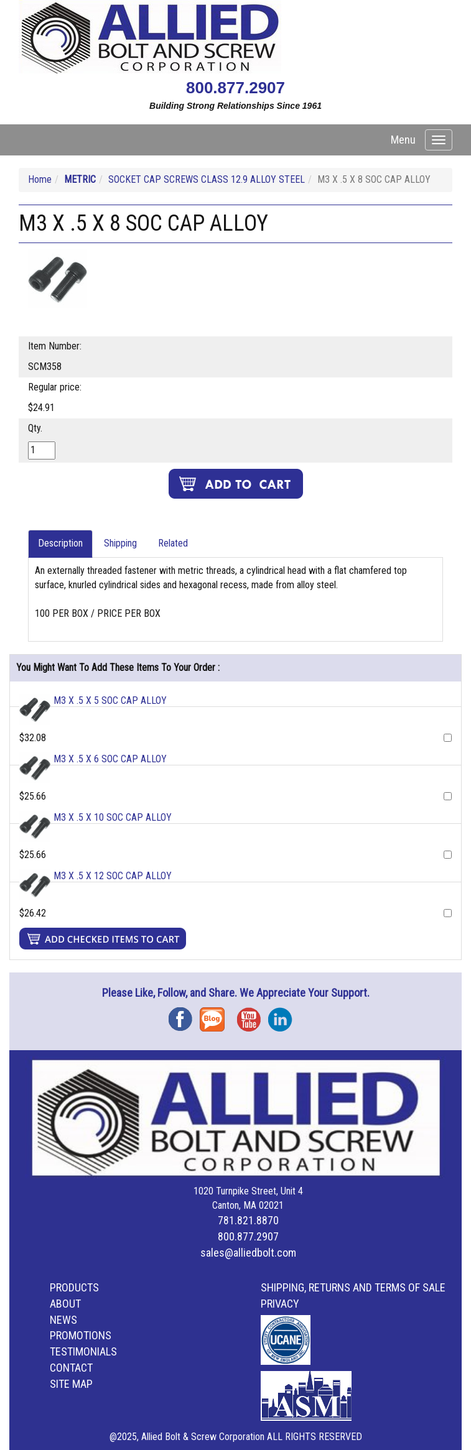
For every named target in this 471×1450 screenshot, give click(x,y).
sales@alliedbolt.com (248, 1252)
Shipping (120, 543)
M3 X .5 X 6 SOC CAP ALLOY (110, 759)
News (63, 1319)
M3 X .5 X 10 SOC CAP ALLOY (113, 817)
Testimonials (83, 1351)
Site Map (71, 1383)
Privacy (280, 1303)
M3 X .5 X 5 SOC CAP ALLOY (110, 700)
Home (40, 179)
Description (60, 543)
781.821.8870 (248, 1220)
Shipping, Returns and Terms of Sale (353, 1287)
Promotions (80, 1335)
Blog (215, 1015)
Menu (403, 139)
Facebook (184, 1015)
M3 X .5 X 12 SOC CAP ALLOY (113, 876)
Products (74, 1287)
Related (173, 543)
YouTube (252, 1015)
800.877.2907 (235, 87)
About (65, 1303)
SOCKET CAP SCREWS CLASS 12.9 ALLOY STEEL (206, 179)
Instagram (283, 1015)
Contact (71, 1367)
